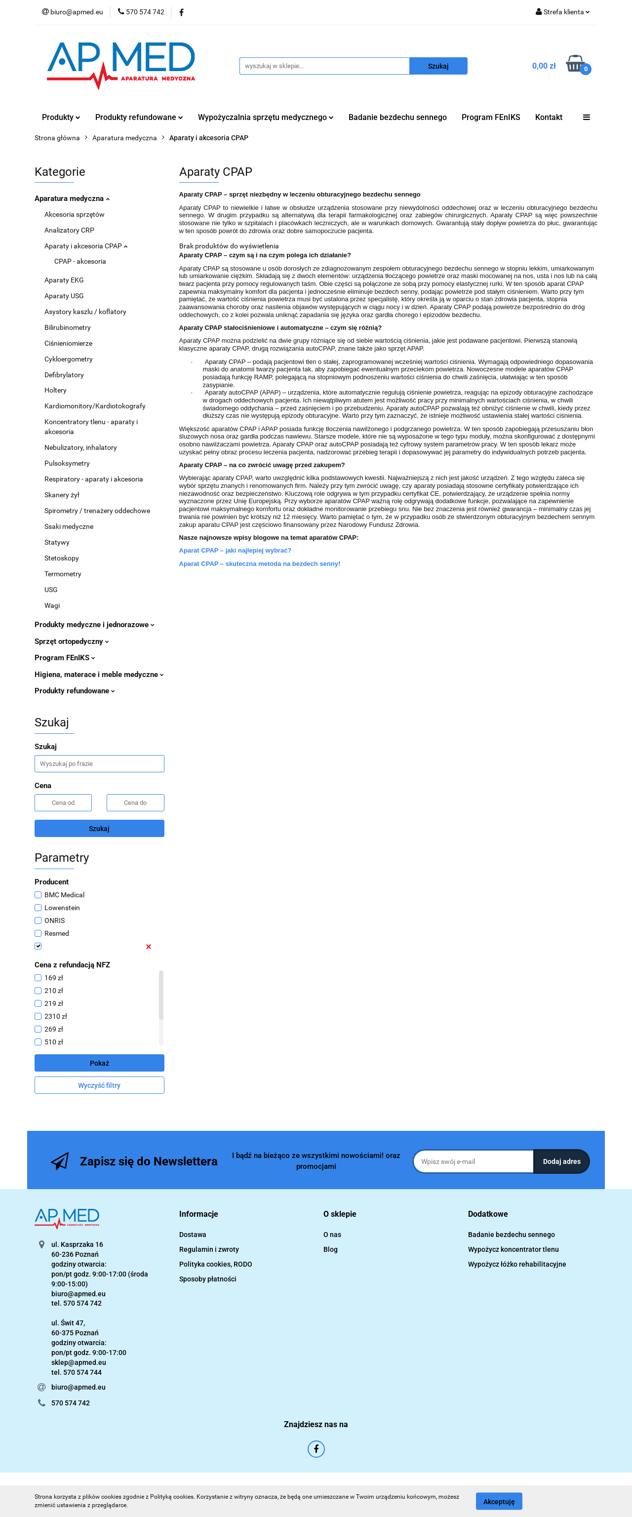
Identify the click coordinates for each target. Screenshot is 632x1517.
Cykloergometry (68, 359)
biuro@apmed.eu (78, 1387)
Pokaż (99, 1063)
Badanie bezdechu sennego (398, 117)
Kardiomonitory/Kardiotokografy (95, 406)
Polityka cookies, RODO (215, 1264)
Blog (330, 1249)
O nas (332, 1234)
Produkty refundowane (139, 117)
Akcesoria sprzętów (74, 214)
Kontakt (548, 117)
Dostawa (192, 1234)
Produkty (61, 117)
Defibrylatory (64, 375)
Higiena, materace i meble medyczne (99, 674)
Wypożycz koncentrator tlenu (513, 1249)
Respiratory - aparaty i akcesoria (93, 479)
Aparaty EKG (64, 280)
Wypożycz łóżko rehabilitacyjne (517, 1264)
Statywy (57, 542)
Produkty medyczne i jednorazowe (95, 624)
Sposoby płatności (208, 1279)
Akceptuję (499, 1501)
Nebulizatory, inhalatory (80, 447)
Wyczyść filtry (99, 1085)
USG (51, 590)
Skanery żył (61, 495)
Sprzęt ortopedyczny (72, 641)
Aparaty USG (64, 296)
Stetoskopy (61, 558)
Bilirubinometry (67, 327)
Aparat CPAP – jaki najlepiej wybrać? (235, 550)
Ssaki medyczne (68, 526)
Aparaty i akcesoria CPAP (85, 246)
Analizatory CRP (69, 230)
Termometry (62, 574)
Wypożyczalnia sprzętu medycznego (266, 117)
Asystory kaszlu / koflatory (85, 312)
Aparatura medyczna (72, 198)
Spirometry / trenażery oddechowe (97, 511)
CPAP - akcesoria (80, 261)
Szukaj (99, 829)
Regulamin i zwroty (209, 1249)
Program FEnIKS (491, 117)
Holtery (55, 390)
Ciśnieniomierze (68, 343)
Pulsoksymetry (67, 463)
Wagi (52, 605)
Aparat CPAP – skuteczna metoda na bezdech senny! (260, 563)
